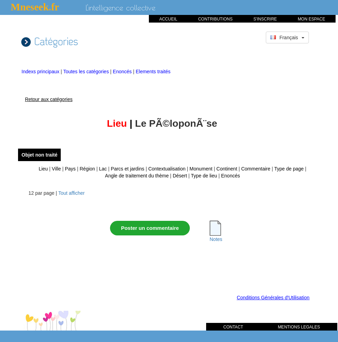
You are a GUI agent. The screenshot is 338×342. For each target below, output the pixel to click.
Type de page (289, 169)
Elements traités (153, 71)
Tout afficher (71, 193)
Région (87, 169)
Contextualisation (166, 169)
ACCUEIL (168, 19)
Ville (56, 169)
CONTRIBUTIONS (215, 19)
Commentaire (255, 169)
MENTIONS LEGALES (299, 327)
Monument (200, 169)
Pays (70, 169)
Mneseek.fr (35, 6)
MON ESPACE (311, 19)
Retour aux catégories (49, 99)
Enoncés (123, 71)
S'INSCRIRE (265, 19)
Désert (180, 175)
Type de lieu (204, 175)
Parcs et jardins (127, 169)
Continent (227, 169)
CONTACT (233, 327)
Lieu (43, 169)
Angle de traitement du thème (137, 175)
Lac (103, 169)
